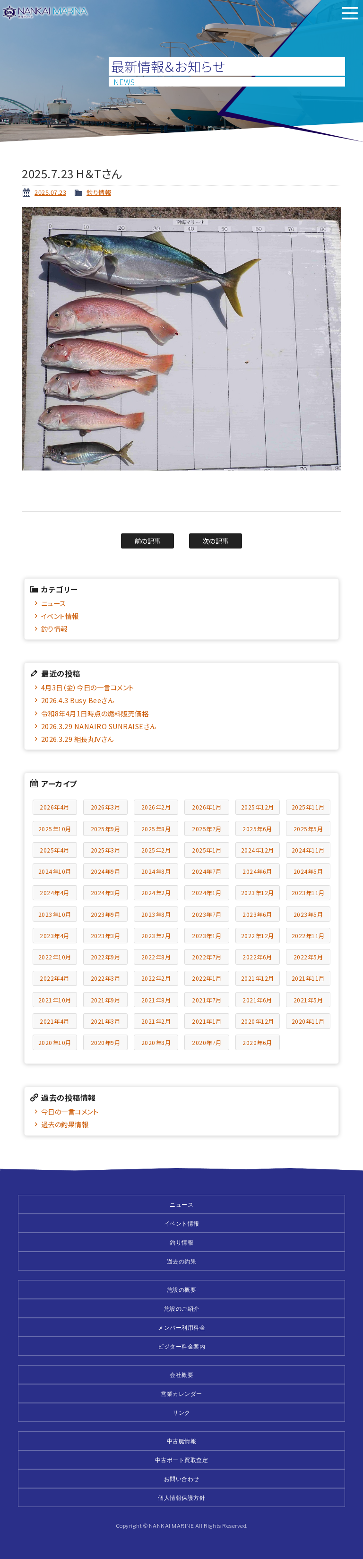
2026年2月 (156, 807)
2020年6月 (257, 1042)
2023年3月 (106, 936)
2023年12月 (257, 892)
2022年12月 (257, 936)
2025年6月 (257, 829)
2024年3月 (106, 892)
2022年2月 (156, 978)
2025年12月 (257, 807)
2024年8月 (156, 871)
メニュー (350, 13)
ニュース (53, 603)
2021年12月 (257, 978)
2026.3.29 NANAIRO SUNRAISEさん (98, 726)
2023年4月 (54, 936)
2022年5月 (308, 957)
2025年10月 (54, 829)
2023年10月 (54, 914)
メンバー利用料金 (181, 1327)
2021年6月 (257, 1000)
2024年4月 (54, 892)
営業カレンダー (181, 1393)
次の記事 (215, 541)
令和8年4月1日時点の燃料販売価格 (95, 713)
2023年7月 (207, 914)
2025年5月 (308, 829)
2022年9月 (106, 957)
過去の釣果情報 (65, 1124)
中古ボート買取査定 (181, 1459)
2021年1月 (207, 1021)
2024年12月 (257, 850)
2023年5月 (308, 914)
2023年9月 (106, 914)
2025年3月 (106, 850)
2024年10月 (54, 871)
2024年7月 (207, 871)
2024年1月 (207, 892)
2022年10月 (54, 957)
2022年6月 (257, 957)
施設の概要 (182, 1289)
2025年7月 (207, 829)
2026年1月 (207, 807)
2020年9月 (106, 1042)
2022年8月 (156, 957)
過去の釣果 (182, 1261)
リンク (181, 1412)
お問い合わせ (181, 1478)
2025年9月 (106, 829)
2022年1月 (207, 978)
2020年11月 (308, 1021)
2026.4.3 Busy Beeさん (77, 700)
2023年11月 (308, 892)
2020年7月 (207, 1042)
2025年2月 (156, 850)
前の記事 (147, 541)
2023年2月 (156, 936)
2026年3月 (106, 807)
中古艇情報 (182, 1441)
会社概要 (181, 1374)
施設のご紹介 (181, 1308)
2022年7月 (207, 957)
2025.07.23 (50, 192)
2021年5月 (308, 1000)
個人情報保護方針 (181, 1497)
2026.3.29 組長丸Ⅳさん (77, 738)
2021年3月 (106, 1021)
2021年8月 (156, 1000)
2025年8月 (156, 829)
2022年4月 (54, 978)
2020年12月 (257, 1021)
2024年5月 (308, 871)
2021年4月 (54, 1021)
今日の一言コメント (70, 1111)
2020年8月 (156, 1042)
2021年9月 (106, 1000)
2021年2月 (156, 1021)
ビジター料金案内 (181, 1346)
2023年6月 (257, 914)
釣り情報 (98, 192)
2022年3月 (106, 978)
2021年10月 (54, 1000)
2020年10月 (54, 1042)
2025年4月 (54, 850)
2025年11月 (308, 807)
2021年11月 (308, 978)
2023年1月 (207, 936)
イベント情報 (60, 615)
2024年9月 (106, 871)
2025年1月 (207, 850)
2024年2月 (156, 892)
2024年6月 (257, 871)
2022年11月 (308, 936)
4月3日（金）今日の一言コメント (87, 687)
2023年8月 (156, 914)
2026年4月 (54, 807)
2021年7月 (207, 1000)
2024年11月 (308, 850)
